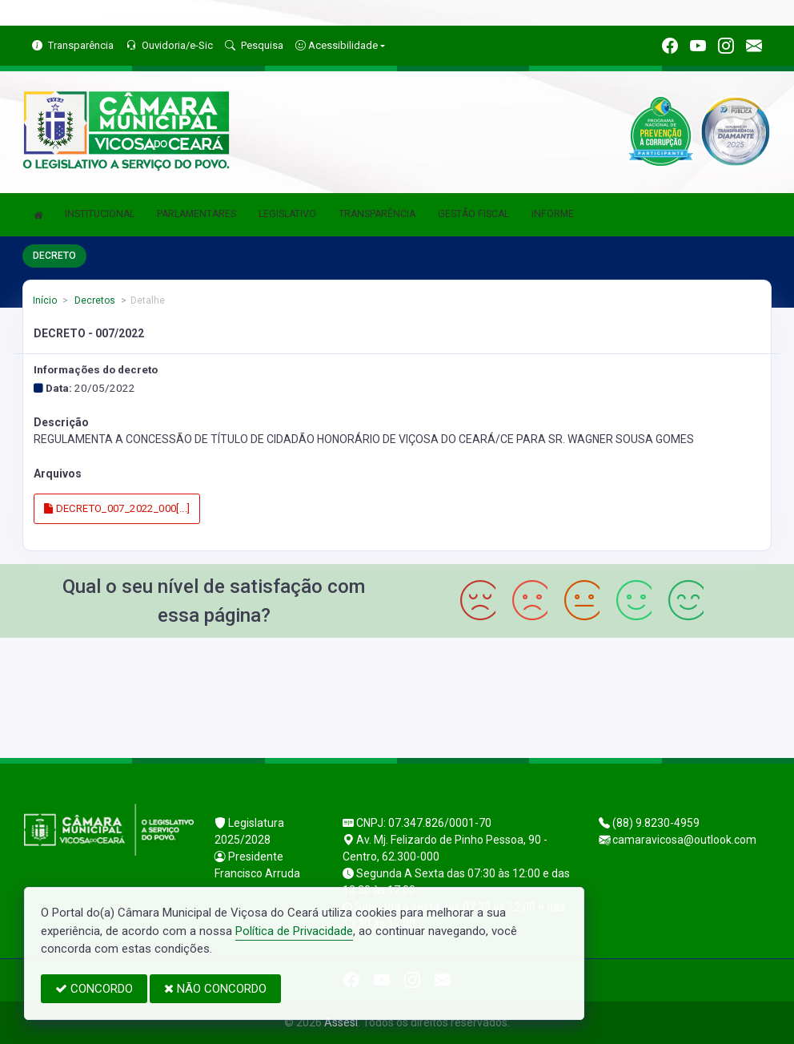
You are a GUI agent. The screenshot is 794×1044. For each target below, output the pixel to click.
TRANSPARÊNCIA (377, 214)
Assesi (341, 1022)
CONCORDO (94, 989)
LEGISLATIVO (287, 214)
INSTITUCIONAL (99, 214)
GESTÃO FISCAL (473, 214)
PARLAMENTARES (196, 214)
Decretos (93, 300)
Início (45, 300)
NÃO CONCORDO (215, 989)
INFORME (552, 214)
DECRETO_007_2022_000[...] (117, 508)
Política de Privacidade (294, 931)
